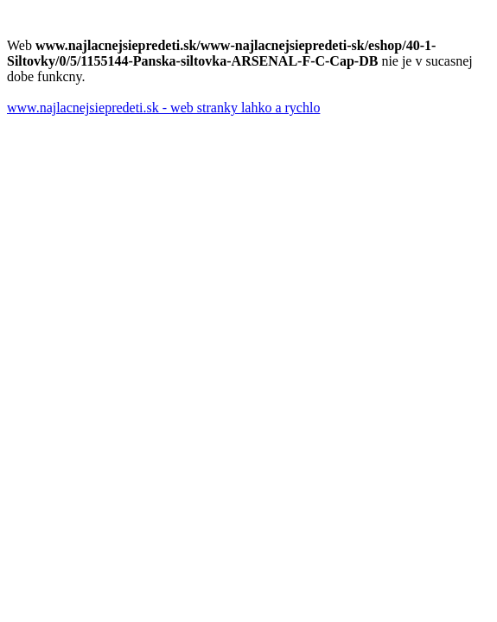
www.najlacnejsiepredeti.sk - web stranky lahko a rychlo (163, 107)
